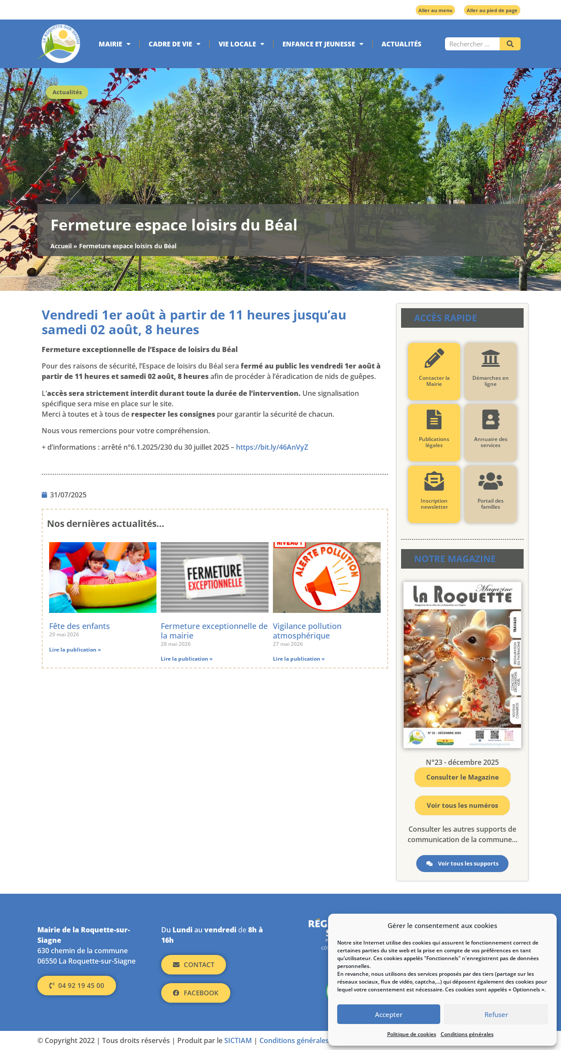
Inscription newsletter (434, 503)
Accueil (61, 246)
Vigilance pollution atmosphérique (307, 631)
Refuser (496, 1014)
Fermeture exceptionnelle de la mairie (214, 631)
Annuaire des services (491, 442)
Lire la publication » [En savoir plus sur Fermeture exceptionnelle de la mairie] (186, 658)
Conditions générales (467, 1034)
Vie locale (241, 44)
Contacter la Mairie (434, 381)
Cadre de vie (174, 44)
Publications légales (434, 442)
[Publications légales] (434, 419)
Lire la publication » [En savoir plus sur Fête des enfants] (75, 649)
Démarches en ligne (490, 381)
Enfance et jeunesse (322, 44)
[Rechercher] (510, 43)
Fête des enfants (79, 626)
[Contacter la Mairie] (434, 358)
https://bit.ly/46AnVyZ (272, 447)
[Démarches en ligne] (491, 358)
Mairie (114, 44)
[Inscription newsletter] (434, 481)
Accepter (388, 1014)
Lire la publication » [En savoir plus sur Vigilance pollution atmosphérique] (299, 658)
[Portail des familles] (491, 481)
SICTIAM (238, 1040)
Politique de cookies (411, 1034)
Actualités (402, 43)
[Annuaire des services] (491, 419)
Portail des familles (491, 503)
